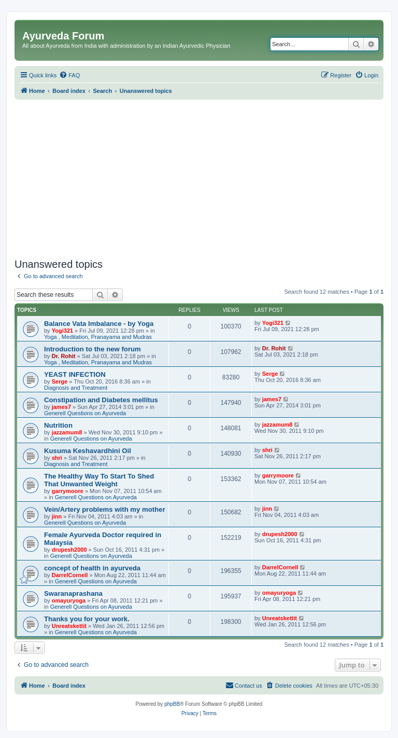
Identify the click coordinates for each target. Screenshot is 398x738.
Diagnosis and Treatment (75, 388)
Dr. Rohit (64, 356)
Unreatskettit (69, 626)
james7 (61, 407)
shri (57, 458)
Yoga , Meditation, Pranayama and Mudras (98, 337)
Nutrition (58, 425)
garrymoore (67, 491)
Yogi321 (62, 330)
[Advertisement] (199, 177)
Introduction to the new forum (92, 349)
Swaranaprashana (73, 593)
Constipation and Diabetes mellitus (101, 400)
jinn (57, 516)
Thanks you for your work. (87, 619)
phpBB (172, 704)
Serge (60, 381)
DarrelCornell (70, 575)
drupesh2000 (69, 549)
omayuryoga (69, 600)
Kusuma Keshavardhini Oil (87, 451)
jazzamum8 (67, 432)
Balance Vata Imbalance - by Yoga (98, 323)
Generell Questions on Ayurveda (85, 413)
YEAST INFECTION (75, 374)
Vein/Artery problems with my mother (104, 509)
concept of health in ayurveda (92, 568)
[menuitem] (69, 75)
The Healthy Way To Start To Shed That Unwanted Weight (99, 480)
